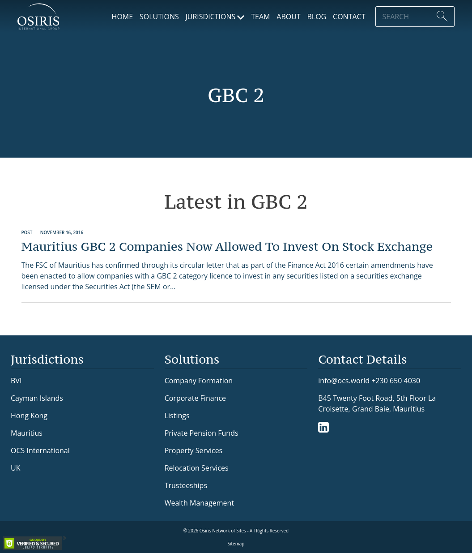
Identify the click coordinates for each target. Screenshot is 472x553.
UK (15, 468)
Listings (177, 415)
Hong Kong (29, 415)
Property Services (194, 450)
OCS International (40, 450)
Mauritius (27, 433)
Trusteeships (186, 485)
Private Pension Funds (201, 433)
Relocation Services (197, 468)
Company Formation (199, 381)
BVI (16, 381)
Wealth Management (199, 503)
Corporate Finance (195, 398)
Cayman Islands (37, 398)
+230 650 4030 (395, 380)
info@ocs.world (344, 380)
